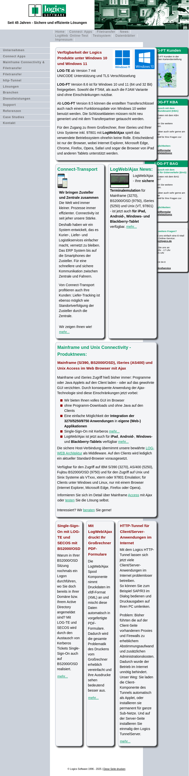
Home (60, 31)
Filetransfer (106, 31)
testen (70, 500)
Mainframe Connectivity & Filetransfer (24, 65)
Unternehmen (14, 50)
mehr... (64, 332)
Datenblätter (125, 35)
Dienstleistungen (17, 98)
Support (9, 105)
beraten (89, 510)
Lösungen (11, 86)
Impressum (63, 39)
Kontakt (9, 123)
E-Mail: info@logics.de (159, 241)
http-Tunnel (12, 80)
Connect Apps (81, 31)
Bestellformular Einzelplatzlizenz (162, 151)
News (124, 31)
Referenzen (12, 111)
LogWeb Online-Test (71, 35)
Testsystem (101, 35)
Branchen (10, 92)
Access (133, 495)
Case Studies (13, 117)
